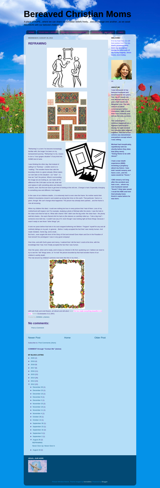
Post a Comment (37, 328)
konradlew (87, 482)
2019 (33, 361)
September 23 (38, 427)
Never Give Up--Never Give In (43, 446)
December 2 (37, 400)
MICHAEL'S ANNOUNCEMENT (74, 32)
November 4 (37, 413)
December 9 (37, 397)
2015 (33, 374)
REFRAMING (37, 443)
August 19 (37, 450)
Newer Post (34, 337)
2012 (33, 384)
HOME (31, 32)
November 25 (38, 404)
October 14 (37, 420)
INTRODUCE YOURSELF (103, 32)
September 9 (38, 433)
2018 (33, 364)
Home (67, 337)
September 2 (38, 436)
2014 (33, 378)
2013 (33, 381)
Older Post (100, 337)
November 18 (38, 407)
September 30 (38, 423)
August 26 (37, 440)
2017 (33, 368)
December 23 (38, 390)
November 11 (38, 410)
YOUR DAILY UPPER (48, 32)
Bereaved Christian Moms (77, 14)
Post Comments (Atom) (47, 343)
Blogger (105, 482)
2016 (33, 371)
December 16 (38, 394)
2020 (33, 358)
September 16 (38, 430)
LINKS (120, 32)
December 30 (38, 387)
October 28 (37, 417)
